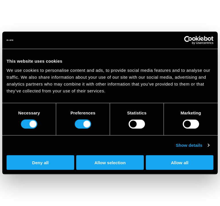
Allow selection (109, 162)
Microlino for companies (110, 192)
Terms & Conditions (187, 197)
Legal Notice (144, 197)
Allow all (179, 162)
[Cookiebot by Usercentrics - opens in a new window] (188, 40)
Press (151, 192)
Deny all (40, 162)
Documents (109, 197)
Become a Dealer (31, 197)
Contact (175, 192)
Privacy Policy (73, 197)
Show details (189, 145)
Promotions (63, 192)
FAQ (197, 192)
